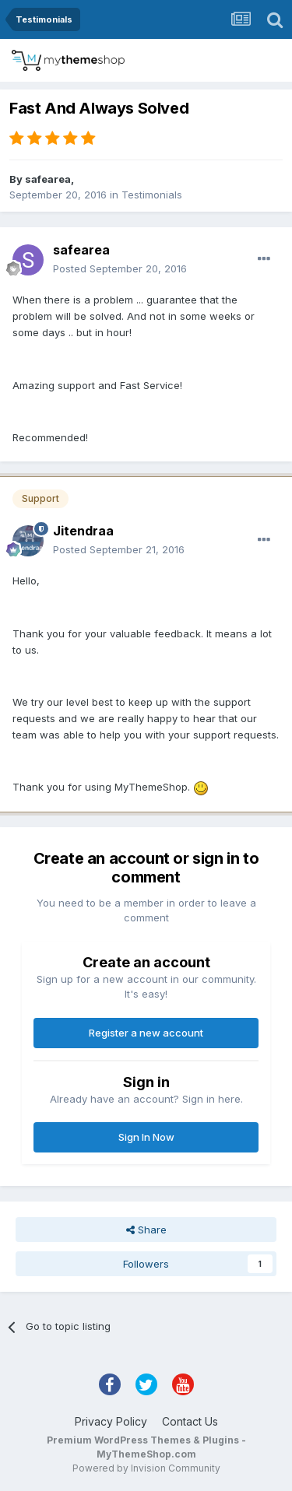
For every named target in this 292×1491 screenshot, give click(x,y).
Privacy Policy (111, 1421)
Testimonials (151, 194)
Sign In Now (146, 1137)
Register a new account (146, 1032)
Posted (120, 268)
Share (146, 1229)
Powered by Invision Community (146, 1468)
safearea (48, 179)
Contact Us (190, 1421)
